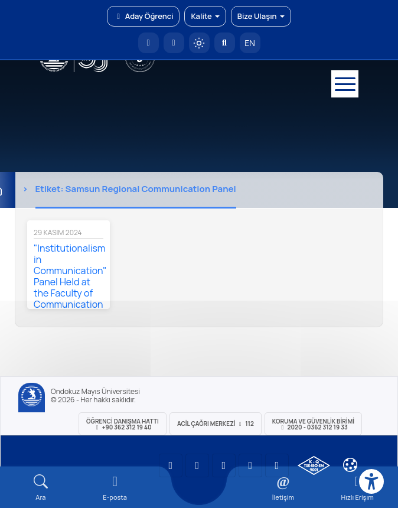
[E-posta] (174, 42)
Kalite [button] (205, 16)
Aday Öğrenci (143, 16)
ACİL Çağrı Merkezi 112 (215, 423)
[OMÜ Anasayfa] (148, 42)
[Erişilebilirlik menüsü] (371, 481)
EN (249, 42)
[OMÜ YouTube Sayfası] (170, 465)
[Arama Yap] (224, 42)
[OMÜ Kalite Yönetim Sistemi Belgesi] (314, 465)
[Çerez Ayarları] (350, 465)
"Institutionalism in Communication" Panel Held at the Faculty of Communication (70, 276)
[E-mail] (115, 487)
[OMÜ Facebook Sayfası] (277, 465)
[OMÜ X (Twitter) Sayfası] (250, 465)
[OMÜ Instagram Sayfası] (224, 465)
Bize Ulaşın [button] (261, 16)
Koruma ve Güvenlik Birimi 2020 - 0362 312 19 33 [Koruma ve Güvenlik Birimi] (313, 424)
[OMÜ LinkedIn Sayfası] (197, 465)
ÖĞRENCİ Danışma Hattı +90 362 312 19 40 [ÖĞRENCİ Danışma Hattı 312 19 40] (122, 424)
